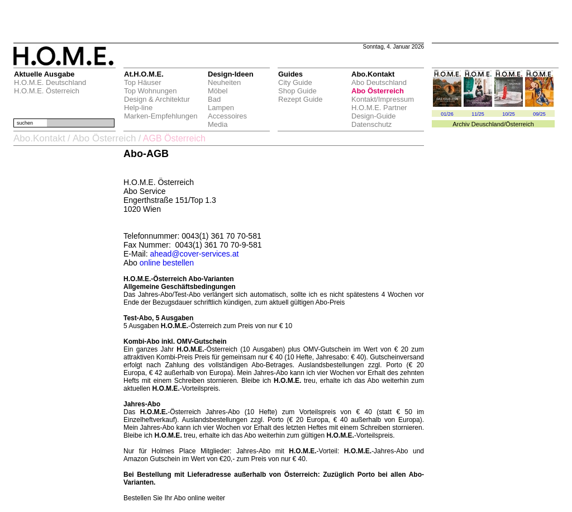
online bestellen (167, 262)
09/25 (539, 114)
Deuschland (487, 124)
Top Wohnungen (150, 91)
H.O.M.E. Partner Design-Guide (379, 111)
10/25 (508, 114)
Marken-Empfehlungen (161, 116)
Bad (214, 99)
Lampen (221, 107)
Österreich (520, 124)
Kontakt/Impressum (382, 99)
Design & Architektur (157, 99)
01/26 (447, 114)
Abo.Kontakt (39, 138)
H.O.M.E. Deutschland (50, 82)
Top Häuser (142, 82)
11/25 (477, 114)
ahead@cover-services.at (194, 253)
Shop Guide (297, 91)
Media (217, 124)
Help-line (138, 107)
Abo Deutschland (379, 82)
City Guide (295, 82)
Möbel (217, 91)
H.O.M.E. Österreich (46, 91)
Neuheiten (224, 82)
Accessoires (227, 116)
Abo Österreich (377, 91)
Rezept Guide (300, 99)
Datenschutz (371, 124)
